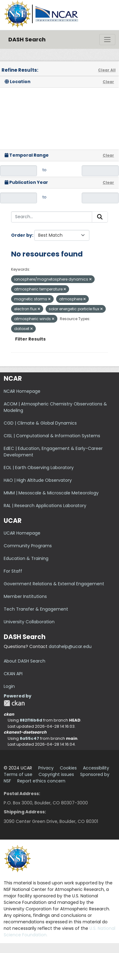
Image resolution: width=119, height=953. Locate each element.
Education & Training (26, 558)
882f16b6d (31, 720)
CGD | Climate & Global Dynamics (40, 423)
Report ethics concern (41, 781)
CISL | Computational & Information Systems (52, 436)
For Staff (13, 571)
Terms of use (18, 774)
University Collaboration (29, 622)
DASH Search (27, 39)
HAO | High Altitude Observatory (38, 480)
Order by (21, 235)
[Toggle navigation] (107, 39)
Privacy (46, 768)
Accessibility (96, 768)
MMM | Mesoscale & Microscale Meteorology (51, 493)
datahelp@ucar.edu (70, 646)
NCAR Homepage (22, 391)
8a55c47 (29, 738)
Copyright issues (56, 774)
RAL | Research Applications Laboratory (45, 505)
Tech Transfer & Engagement (36, 609)
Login (9, 686)
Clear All (107, 70)
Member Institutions (25, 596)
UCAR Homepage (22, 533)
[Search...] (51, 216)
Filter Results (30, 339)
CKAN (14, 703)
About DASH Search (24, 661)
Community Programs (28, 546)
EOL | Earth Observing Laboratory (39, 467)
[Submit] (100, 216)
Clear (108, 81)
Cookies (68, 768)
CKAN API (13, 674)
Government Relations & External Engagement (54, 584)
